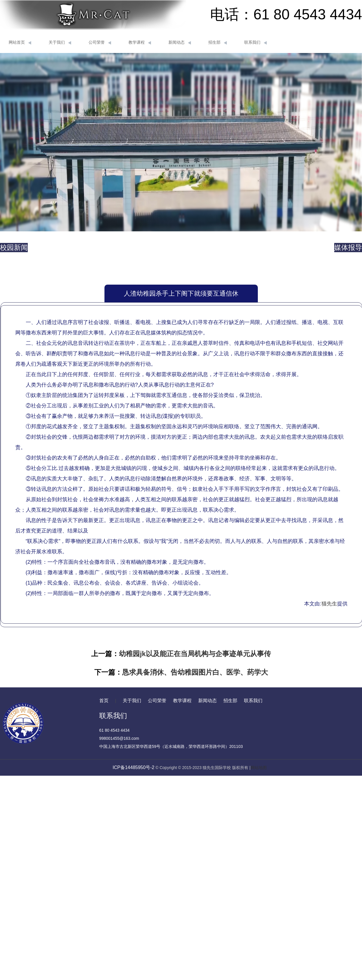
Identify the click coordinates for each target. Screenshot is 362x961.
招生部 (217, 42)
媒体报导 (348, 247)
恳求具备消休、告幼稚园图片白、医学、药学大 (195, 672)
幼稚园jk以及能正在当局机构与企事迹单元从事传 (195, 654)
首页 (104, 700)
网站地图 (259, 767)
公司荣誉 (100, 42)
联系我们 (255, 42)
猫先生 (329, 604)
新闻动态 (179, 42)
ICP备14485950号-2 (133, 767)
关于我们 (60, 42)
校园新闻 (14, 247)
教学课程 (139, 42)
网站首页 (20, 42)
